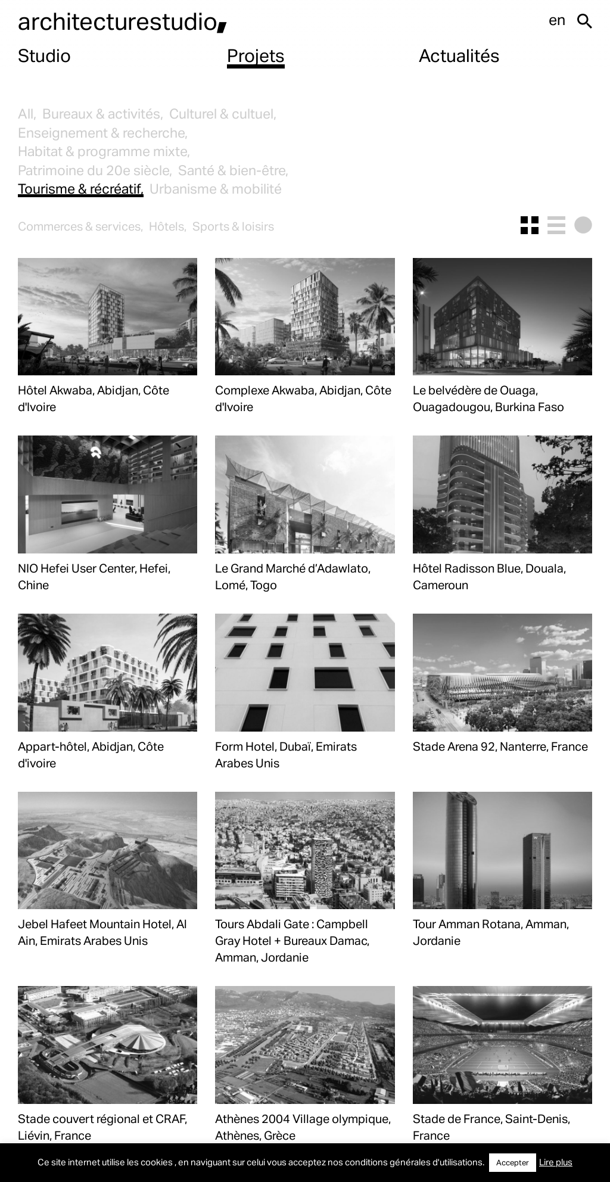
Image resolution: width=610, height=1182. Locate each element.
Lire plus (555, 1162)
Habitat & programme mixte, (104, 151)
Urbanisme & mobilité (216, 188)
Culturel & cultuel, (222, 113)
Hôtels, (167, 226)
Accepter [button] (512, 1162)
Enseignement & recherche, (103, 132)
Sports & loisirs (233, 226)
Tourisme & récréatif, (81, 188)
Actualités (459, 54)
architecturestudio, (123, 20)
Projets (256, 54)
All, (27, 113)
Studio (44, 54)
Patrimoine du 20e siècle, (95, 170)
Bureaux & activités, (102, 113)
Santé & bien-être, (233, 170)
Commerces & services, (80, 226)
